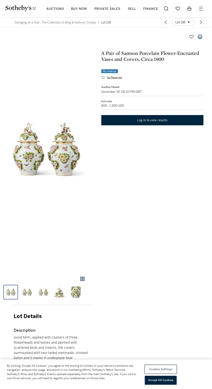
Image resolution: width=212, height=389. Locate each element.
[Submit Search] (166, 8)
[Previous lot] (165, 22)
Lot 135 (106, 22)
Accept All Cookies (160, 380)
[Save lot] (191, 36)
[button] (46, 150)
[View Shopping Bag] (189, 8)
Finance (150, 9)
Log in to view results (152, 120)
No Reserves (114, 77)
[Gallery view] (82, 279)
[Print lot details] (200, 36)
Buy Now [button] (79, 9)
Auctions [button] (55, 9)
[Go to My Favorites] (178, 8)
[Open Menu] (201, 8)
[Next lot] (201, 22)
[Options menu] (183, 22)
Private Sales (107, 9)
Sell (132, 9)
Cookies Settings (160, 369)
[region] (106, 374)
